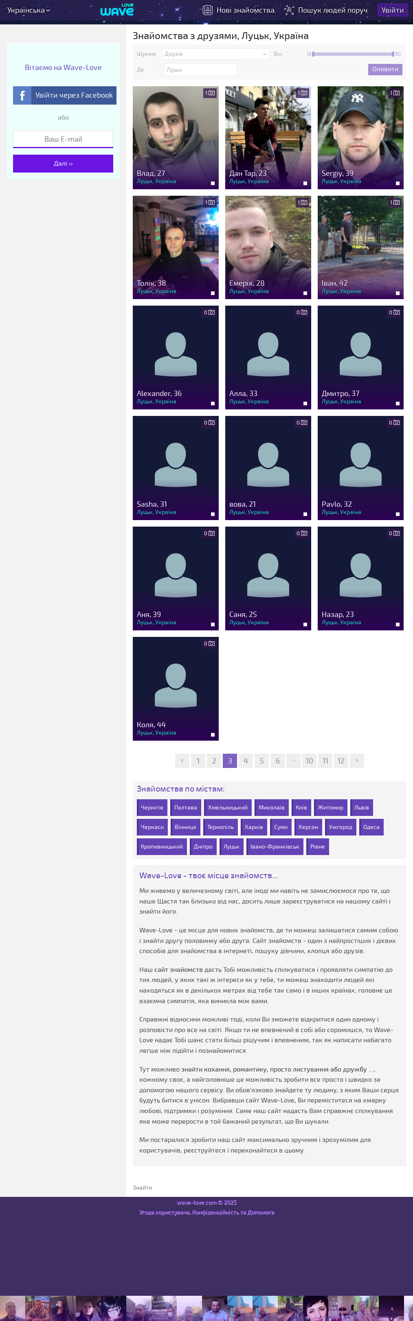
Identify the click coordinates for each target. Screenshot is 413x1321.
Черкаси (152, 827)
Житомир (330, 807)
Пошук (326, 10)
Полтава (185, 807)
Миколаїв (272, 807)
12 (341, 761)
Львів (361, 807)
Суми (281, 827)
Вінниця (185, 827)
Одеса (371, 827)
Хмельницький (228, 807)
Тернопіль (220, 827)
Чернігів (152, 807)
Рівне (317, 846)
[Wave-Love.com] (117, 10)
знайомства (239, 10)
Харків (254, 827)
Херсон (308, 827)
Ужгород (340, 827)
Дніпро (203, 846)
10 (309, 761)
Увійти (393, 10)
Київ (301, 807)
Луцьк (231, 846)
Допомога (260, 1212)
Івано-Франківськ (274, 846)
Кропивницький (162, 846)
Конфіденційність (215, 1212)
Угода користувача (164, 1212)
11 (325, 761)
